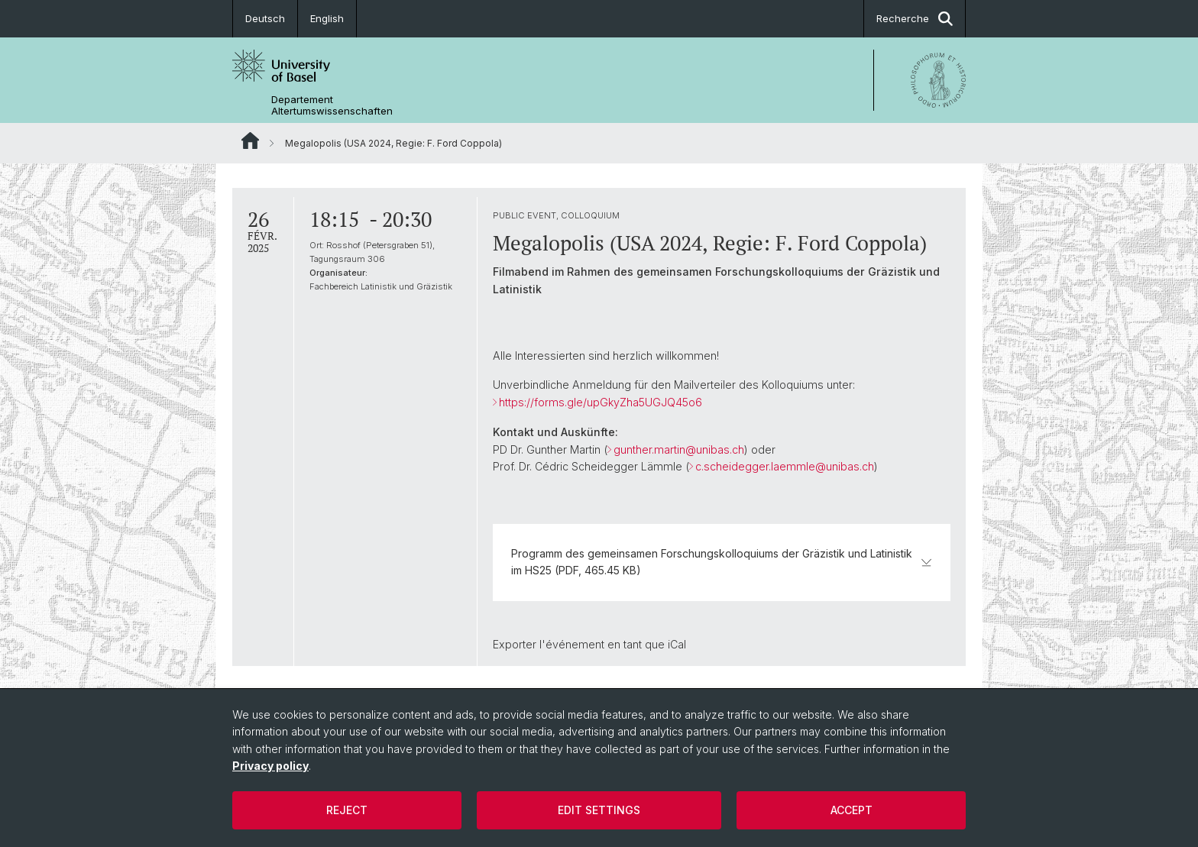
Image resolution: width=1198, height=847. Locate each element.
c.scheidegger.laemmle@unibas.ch (784, 466)
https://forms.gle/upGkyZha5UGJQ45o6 (600, 402)
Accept (852, 809)
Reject (346, 809)
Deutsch (265, 18)
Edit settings (599, 809)
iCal (677, 644)
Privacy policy (270, 765)
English (327, 18)
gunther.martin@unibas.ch (679, 449)
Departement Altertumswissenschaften (332, 105)
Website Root (250, 140)
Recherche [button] (914, 18)
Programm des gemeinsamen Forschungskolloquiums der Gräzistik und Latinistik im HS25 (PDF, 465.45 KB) (721, 562)
